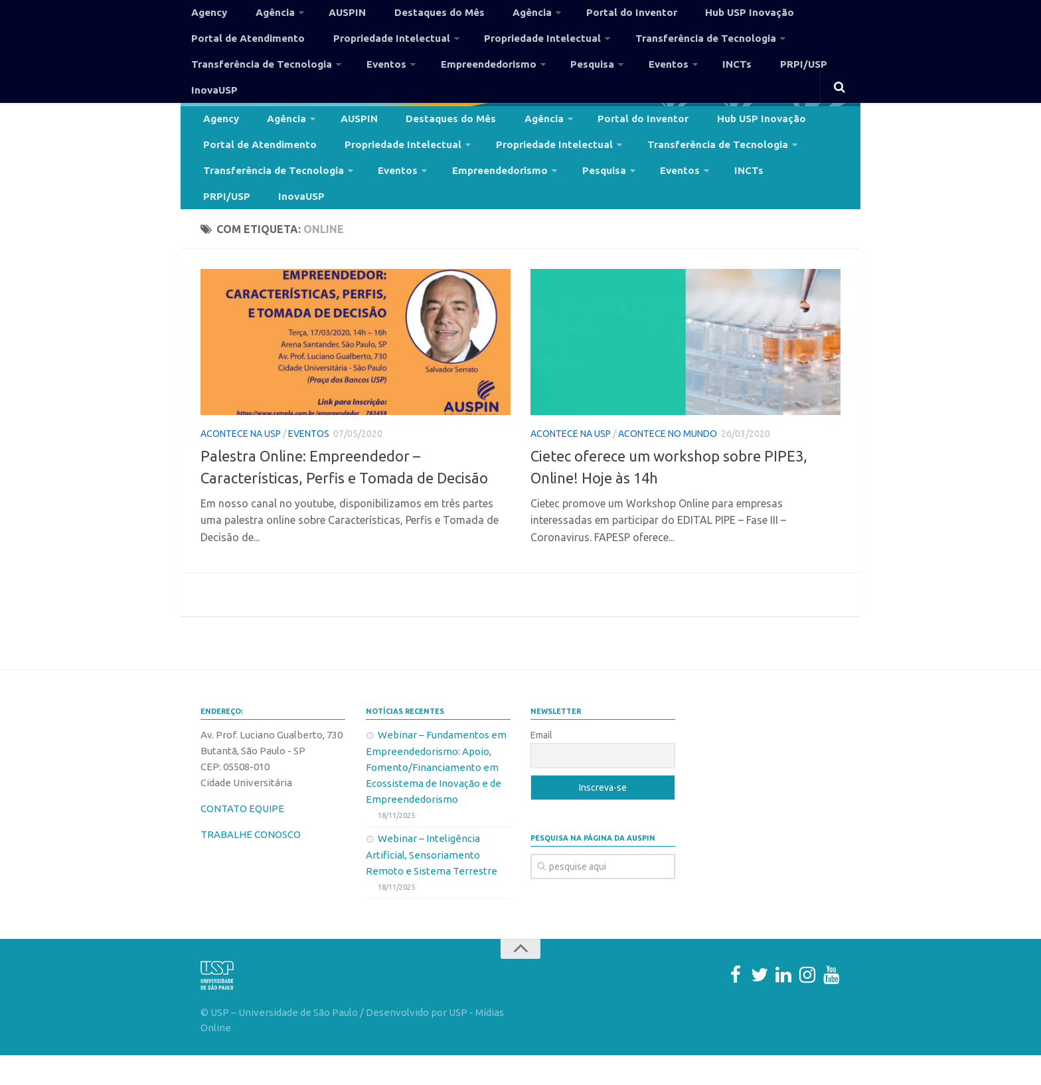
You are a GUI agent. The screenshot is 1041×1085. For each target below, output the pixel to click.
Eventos (373, 82)
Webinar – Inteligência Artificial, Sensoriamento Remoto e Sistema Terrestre (431, 884)
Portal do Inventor (582, 16)
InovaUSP (813, 82)
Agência (261, 16)
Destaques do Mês (408, 16)
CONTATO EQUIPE (242, 838)
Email (541, 765)
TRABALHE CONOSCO (250, 864)
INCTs (694, 82)
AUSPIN (327, 16)
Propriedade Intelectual (372, 49)
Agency (206, 16)
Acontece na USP (240, 463)
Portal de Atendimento (243, 49)
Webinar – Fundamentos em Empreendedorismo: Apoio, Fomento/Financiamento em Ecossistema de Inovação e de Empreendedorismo (436, 797)
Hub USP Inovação (689, 16)
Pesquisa (564, 82)
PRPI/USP (749, 82)
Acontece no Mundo (667, 463)
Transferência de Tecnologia (664, 49)
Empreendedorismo (467, 82)
